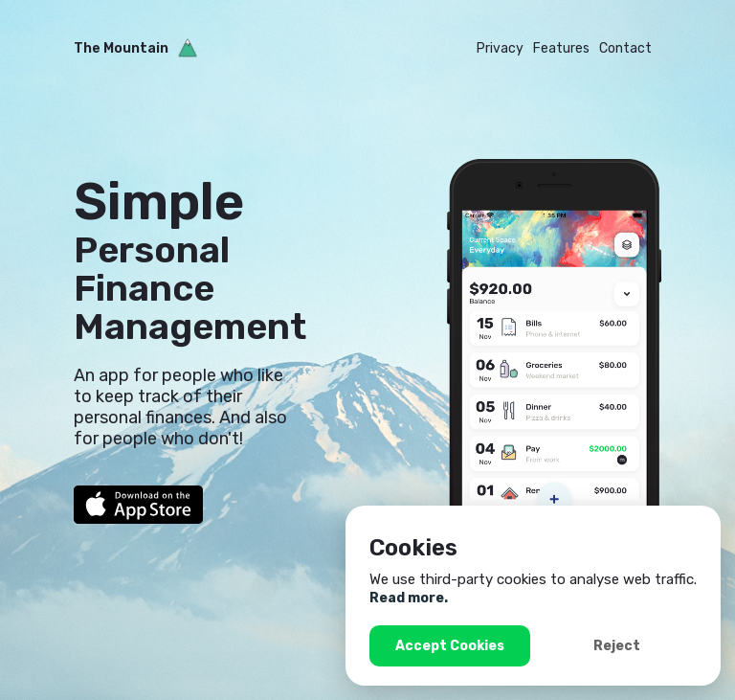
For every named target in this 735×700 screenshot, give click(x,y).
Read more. (408, 598)
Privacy (500, 48)
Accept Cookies (449, 646)
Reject (616, 646)
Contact (625, 48)
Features (561, 48)
